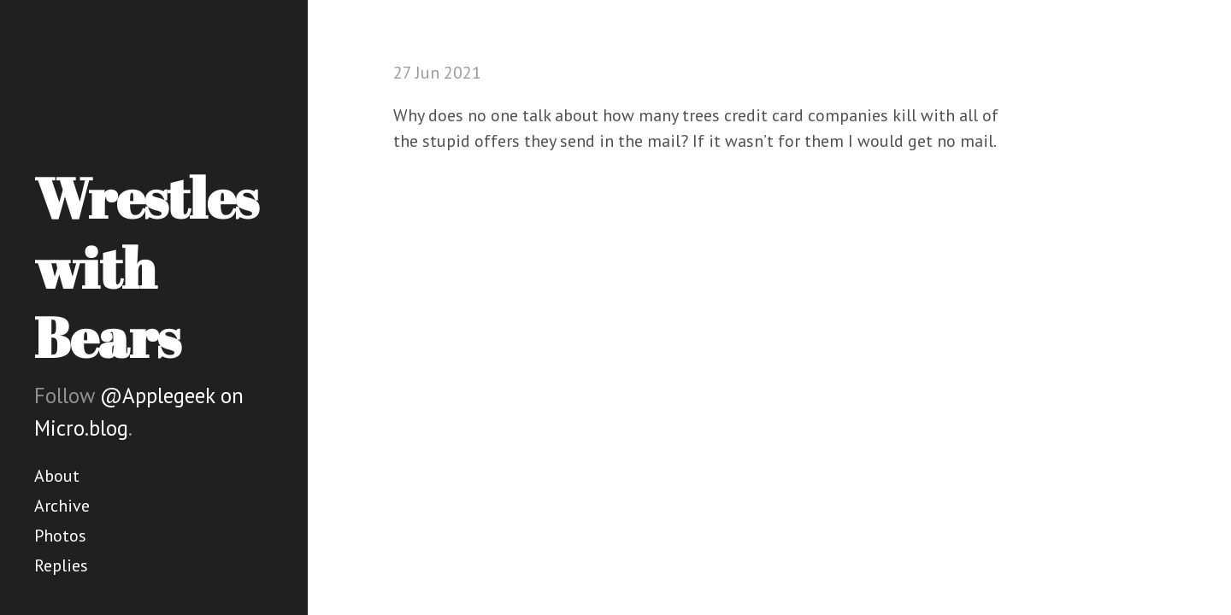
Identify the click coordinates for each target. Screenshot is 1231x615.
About (57, 476)
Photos (60, 535)
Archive (62, 506)
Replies (61, 565)
